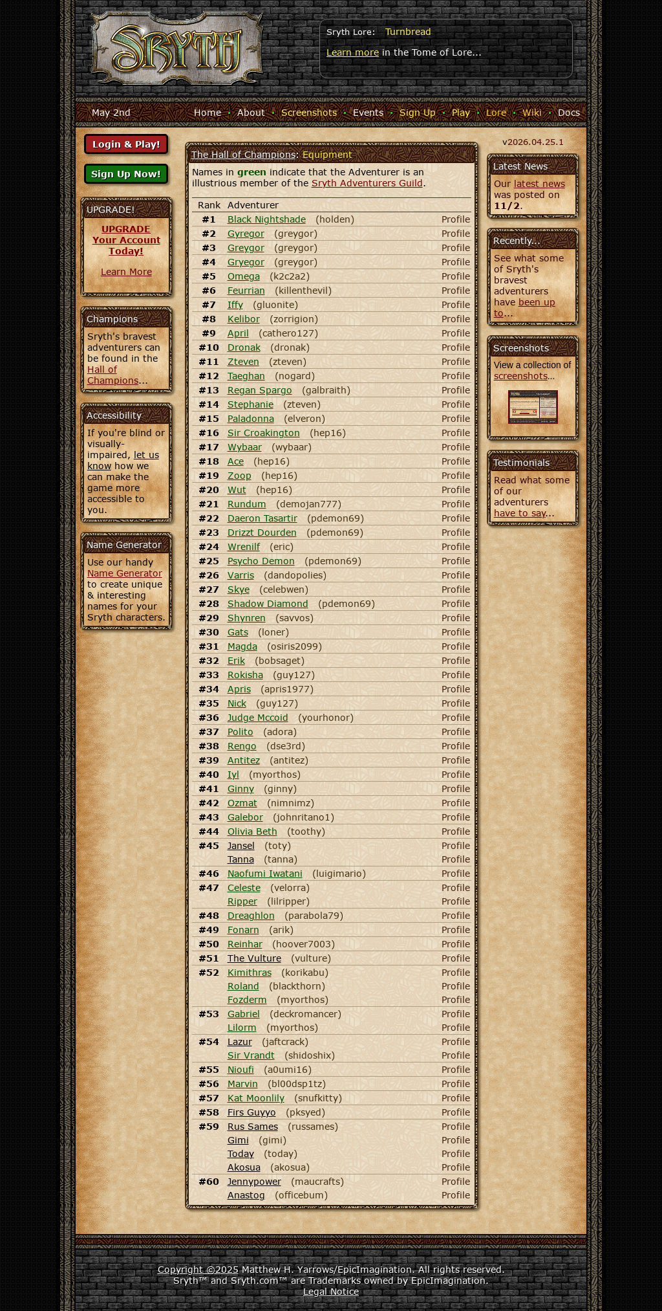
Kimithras (250, 972)
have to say (520, 512)
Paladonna (251, 418)
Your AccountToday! (126, 245)
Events (368, 112)
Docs (569, 112)
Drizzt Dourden (262, 532)
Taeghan (246, 375)
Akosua (244, 1167)
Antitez (244, 760)
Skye (239, 589)
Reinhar (245, 943)
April (238, 332)
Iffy (235, 304)
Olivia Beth (252, 831)
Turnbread (408, 31)
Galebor (245, 816)
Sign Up (418, 112)
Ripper (242, 901)
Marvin (243, 1083)
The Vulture (254, 958)
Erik (236, 660)
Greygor (246, 247)
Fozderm (247, 999)
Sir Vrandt (251, 1055)
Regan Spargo (260, 389)
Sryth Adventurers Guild (367, 182)
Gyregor (246, 233)
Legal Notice (331, 1291)
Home (207, 112)
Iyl (233, 774)
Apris (239, 688)
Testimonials (521, 462)
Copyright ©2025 (198, 1269)
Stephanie (250, 404)
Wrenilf (244, 546)
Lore (496, 112)
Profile (456, 219)
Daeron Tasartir (262, 517)
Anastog (246, 1194)
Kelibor (244, 318)
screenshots (521, 375)
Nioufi (241, 1069)
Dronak (244, 347)
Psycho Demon (261, 560)
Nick (237, 703)
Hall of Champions (112, 375)
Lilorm (242, 1027)
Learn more (352, 52)
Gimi (238, 1139)
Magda (242, 646)
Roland (243, 985)
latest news (539, 183)
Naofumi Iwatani (265, 873)
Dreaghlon (251, 915)
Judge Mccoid (258, 717)
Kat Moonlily (256, 1097)
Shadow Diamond (268, 603)
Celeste (244, 887)
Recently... (516, 240)
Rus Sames (253, 1126)
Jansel (241, 845)
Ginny (241, 788)
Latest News (520, 165)
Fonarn (243, 929)
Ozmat (242, 802)
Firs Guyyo (252, 1112)
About (251, 112)
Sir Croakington (264, 432)
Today (241, 1153)
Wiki (532, 112)
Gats (238, 631)
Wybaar (245, 446)
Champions (112, 318)
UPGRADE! (111, 209)
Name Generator (124, 572)
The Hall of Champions (243, 154)
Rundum (247, 503)
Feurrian (246, 290)
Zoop (239, 475)
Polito (240, 731)
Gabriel (244, 1013)
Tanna (241, 859)
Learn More (126, 271)
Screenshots (309, 112)
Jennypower (254, 1181)
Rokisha (245, 674)
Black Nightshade (267, 219)
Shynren (247, 617)
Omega (244, 275)
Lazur (240, 1041)
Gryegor (246, 261)
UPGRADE (126, 228)
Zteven (243, 361)
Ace (236, 461)
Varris (241, 574)
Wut (237, 489)
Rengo (242, 745)
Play (461, 112)
